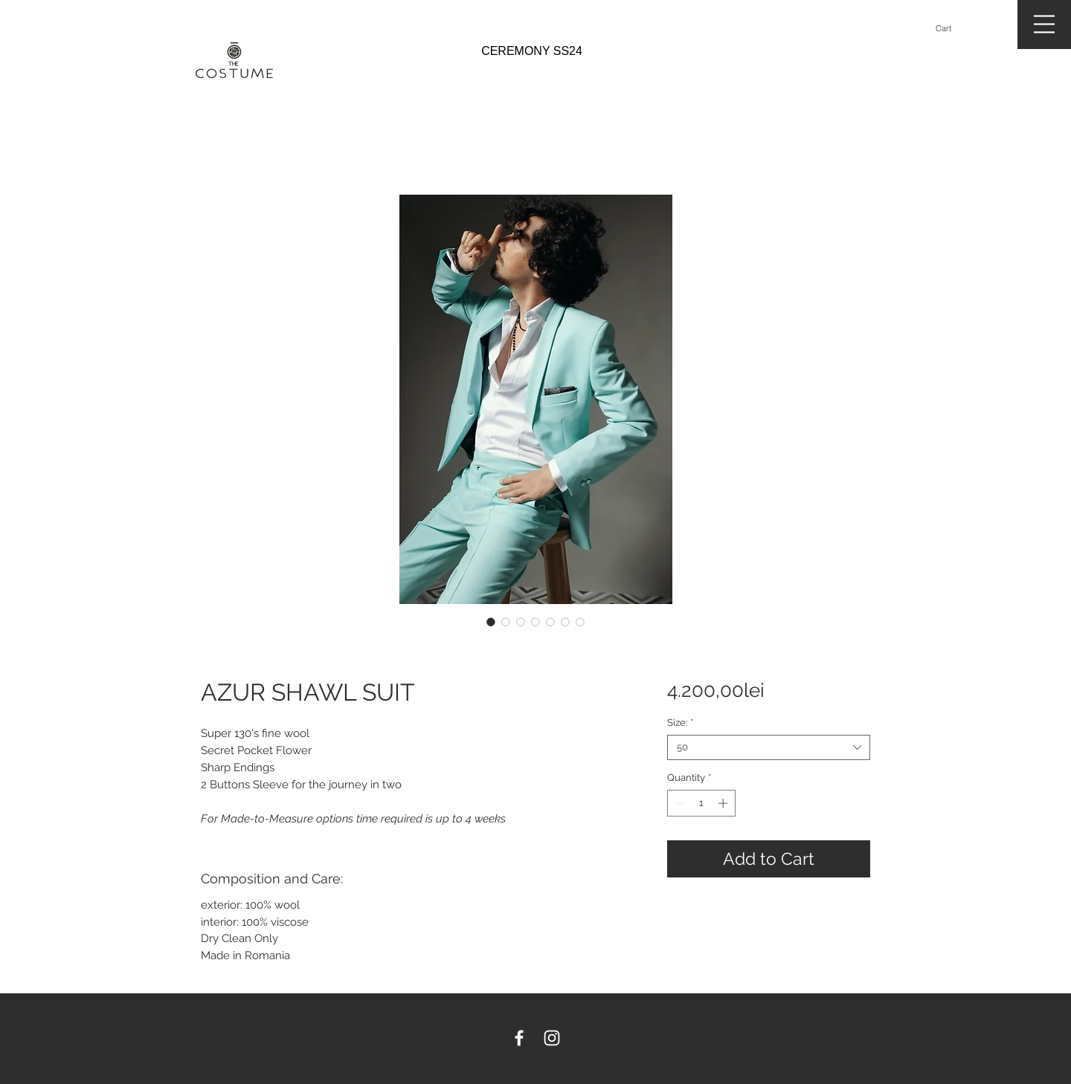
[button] (950, 28)
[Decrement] (678, 803)
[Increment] (724, 803)
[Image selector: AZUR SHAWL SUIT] (490, 621)
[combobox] (768, 747)
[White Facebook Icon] (519, 1038)
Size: (680, 722)
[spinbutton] (700, 803)
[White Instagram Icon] (551, 1038)
